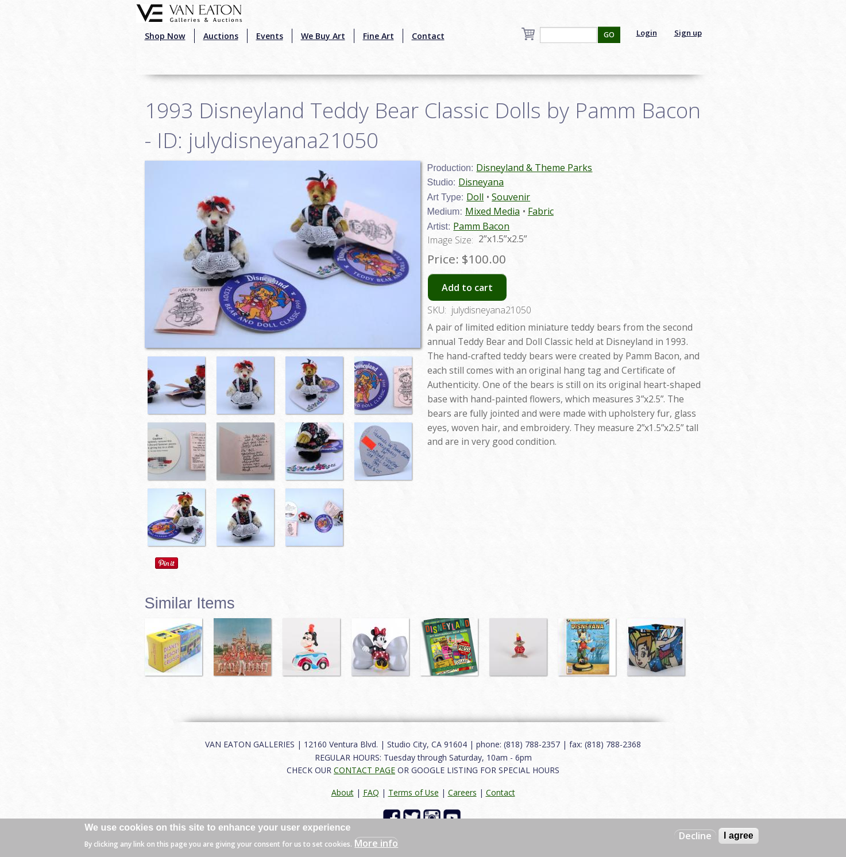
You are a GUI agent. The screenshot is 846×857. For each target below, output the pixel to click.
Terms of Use (413, 792)
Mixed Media (492, 211)
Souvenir (511, 197)
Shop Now (165, 35)
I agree (739, 835)
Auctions (220, 35)
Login (646, 33)
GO (609, 35)
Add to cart (467, 287)
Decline (695, 835)
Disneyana (481, 182)
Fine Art (378, 35)
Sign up (688, 33)
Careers (462, 792)
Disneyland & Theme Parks (534, 167)
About (342, 792)
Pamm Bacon (481, 226)
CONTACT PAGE (364, 770)
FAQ (371, 792)
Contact (428, 35)
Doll (475, 197)
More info (376, 843)
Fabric (541, 211)
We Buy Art (323, 35)
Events (269, 35)
